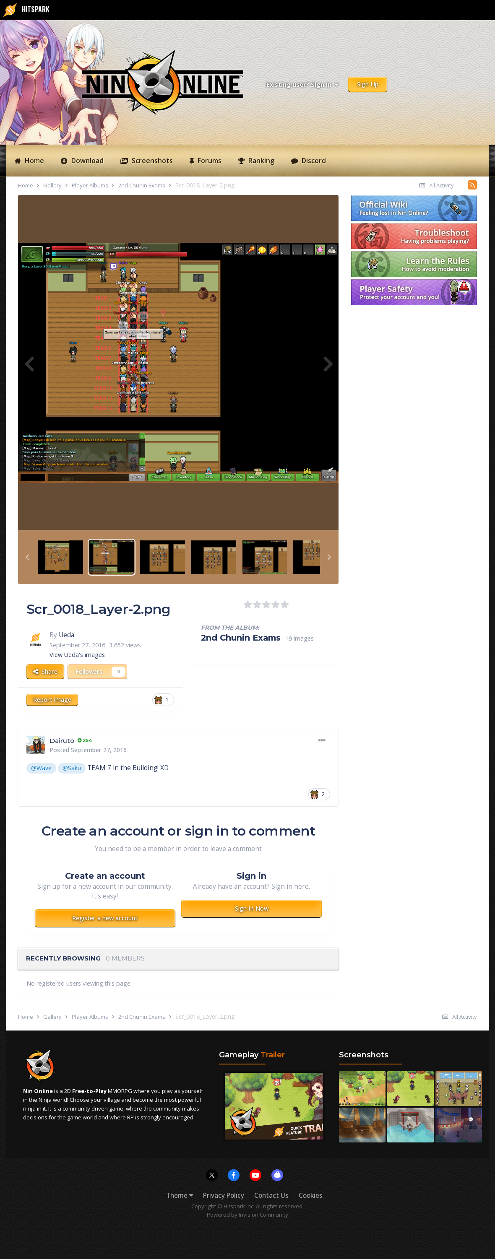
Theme (179, 1195)
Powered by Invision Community (247, 1214)
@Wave (41, 768)
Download (87, 160)
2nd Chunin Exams (241, 638)
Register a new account (105, 918)
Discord (313, 160)
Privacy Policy (223, 1195)
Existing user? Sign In (302, 84)
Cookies (311, 1195)
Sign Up (367, 84)
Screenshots (151, 160)
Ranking (260, 160)
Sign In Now (251, 908)
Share (45, 671)
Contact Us (271, 1195)
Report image (52, 699)
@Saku (72, 768)
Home (33, 160)
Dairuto (62, 741)
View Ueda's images (77, 655)
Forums (208, 160)
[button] (27, 557)
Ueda (66, 635)
